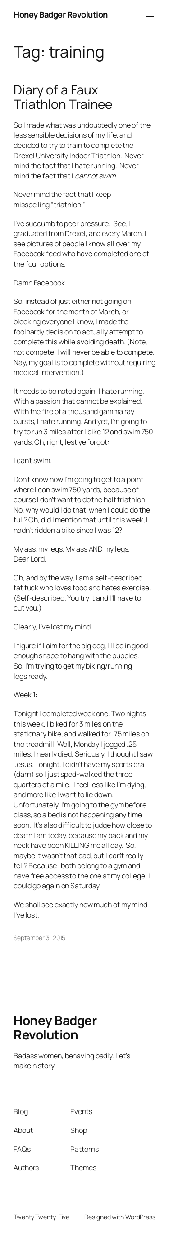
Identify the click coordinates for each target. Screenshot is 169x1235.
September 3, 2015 (39, 937)
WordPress (140, 1217)
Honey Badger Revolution (61, 14)
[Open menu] (150, 14)
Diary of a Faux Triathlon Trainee (63, 97)
